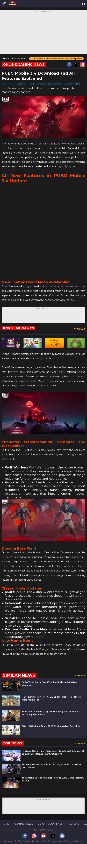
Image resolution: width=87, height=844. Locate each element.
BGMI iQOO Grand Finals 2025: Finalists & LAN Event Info (51, 726)
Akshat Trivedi (8, 84)
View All (79, 329)
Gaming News (23, 823)
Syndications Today (74, 841)
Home (5, 823)
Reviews (73, 823)
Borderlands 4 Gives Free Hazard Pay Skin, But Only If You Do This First (52, 766)
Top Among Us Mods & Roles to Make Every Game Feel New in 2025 (53, 779)
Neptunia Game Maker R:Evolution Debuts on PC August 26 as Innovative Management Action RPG (53, 752)
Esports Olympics (50, 823)
